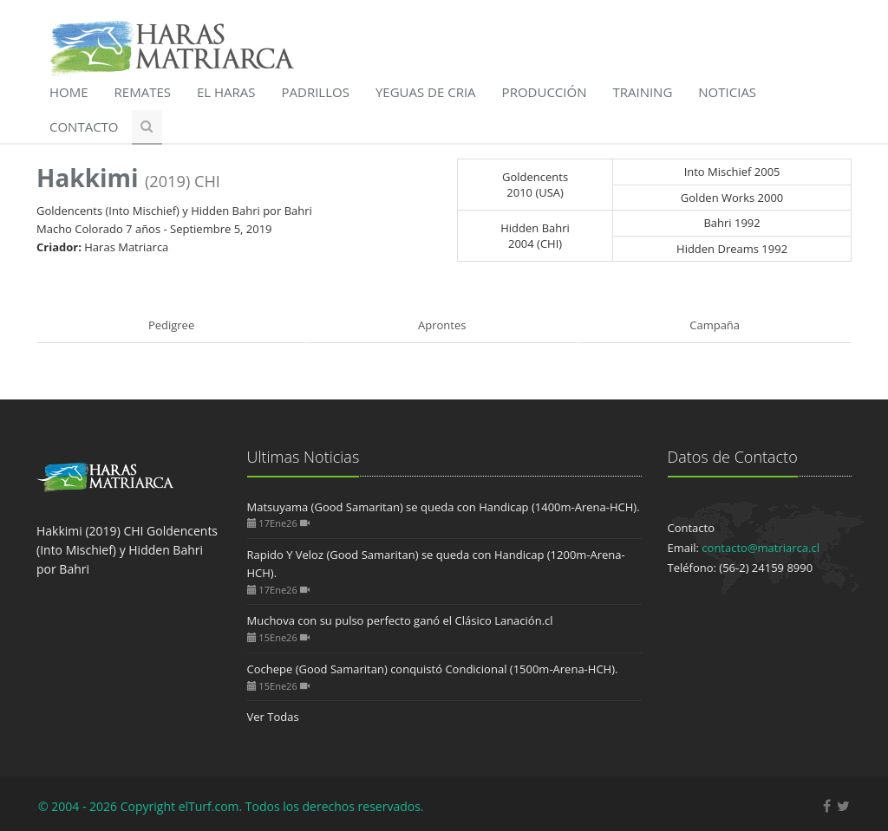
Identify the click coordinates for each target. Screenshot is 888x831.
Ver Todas (273, 716)
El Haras (226, 92)
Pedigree (171, 325)
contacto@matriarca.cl (760, 547)
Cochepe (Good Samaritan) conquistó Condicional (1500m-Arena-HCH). (432, 669)
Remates (142, 92)
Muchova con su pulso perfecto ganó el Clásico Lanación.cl (400, 620)
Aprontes (442, 325)
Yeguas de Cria (425, 92)
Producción (544, 92)
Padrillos (315, 92)
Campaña (714, 325)
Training (642, 92)
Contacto (84, 126)
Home (68, 92)
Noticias (727, 92)
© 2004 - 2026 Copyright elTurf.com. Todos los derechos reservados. (231, 806)
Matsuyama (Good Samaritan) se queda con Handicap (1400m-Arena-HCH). (443, 507)
